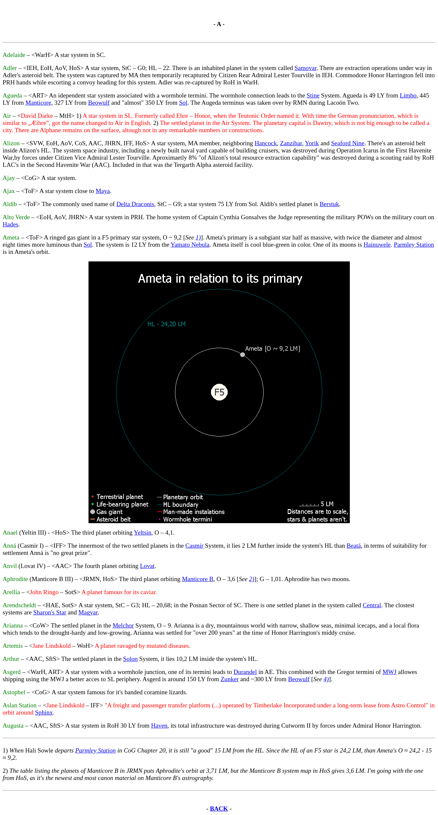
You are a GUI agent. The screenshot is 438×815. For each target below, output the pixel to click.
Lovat (147, 565)
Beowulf (99, 102)
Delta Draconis (135, 204)
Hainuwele (377, 244)
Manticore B (197, 579)
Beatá (354, 545)
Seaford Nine (348, 143)
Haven (159, 725)
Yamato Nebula (189, 244)
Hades (10, 224)
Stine (313, 95)
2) (251, 579)
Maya (103, 190)
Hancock (265, 143)
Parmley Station (414, 244)
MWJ (389, 671)
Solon (130, 658)
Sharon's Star (49, 612)
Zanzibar (291, 143)
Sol (183, 102)
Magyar (88, 612)
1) (198, 237)
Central (372, 605)
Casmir (194, 545)
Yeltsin (143, 532)
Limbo (408, 95)
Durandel (245, 671)
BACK (219, 808)
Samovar (305, 67)
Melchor (123, 625)
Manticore (38, 102)
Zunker (229, 679)
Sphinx (44, 712)
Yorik (312, 143)
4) (326, 679)
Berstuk (329, 204)
